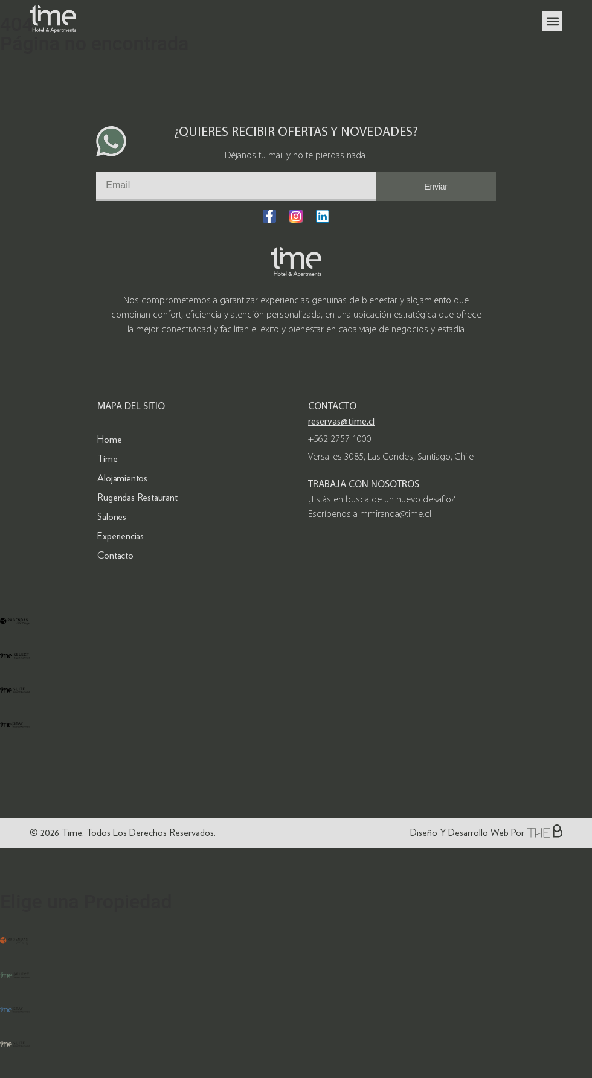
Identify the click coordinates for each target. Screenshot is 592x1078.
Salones (111, 516)
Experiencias (120, 536)
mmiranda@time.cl (395, 514)
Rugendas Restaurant (137, 497)
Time (107, 458)
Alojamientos (122, 478)
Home (109, 439)
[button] (552, 21)
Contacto (115, 555)
